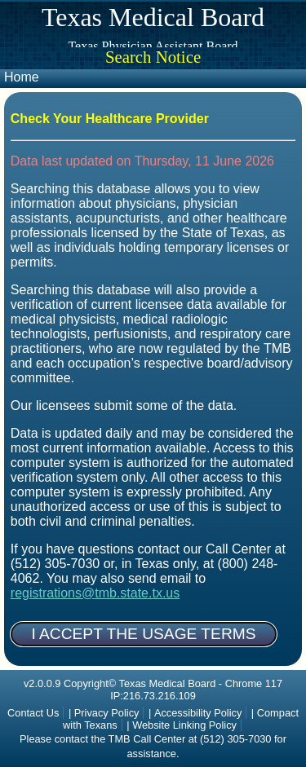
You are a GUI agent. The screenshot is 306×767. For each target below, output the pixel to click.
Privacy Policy (107, 713)
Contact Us (33, 713)
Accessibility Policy (198, 713)
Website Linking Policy (184, 725)
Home (21, 77)
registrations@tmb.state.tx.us (95, 593)
